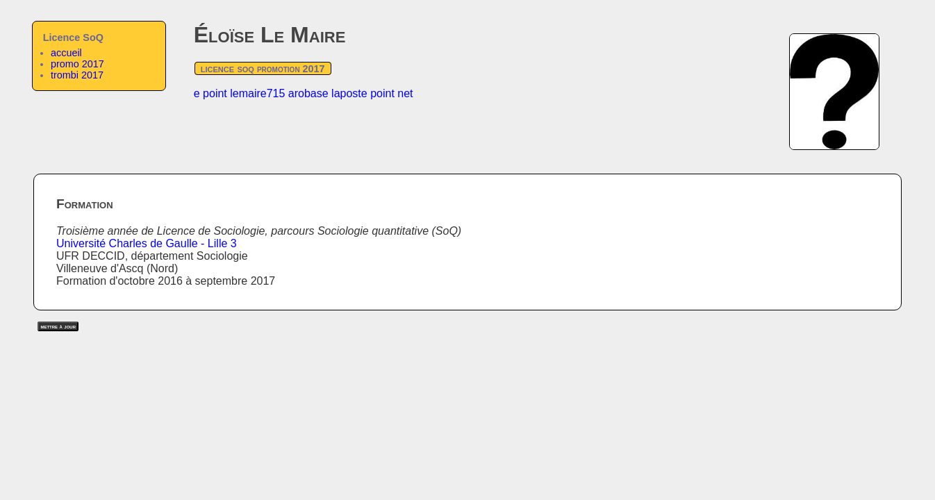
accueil (66, 52)
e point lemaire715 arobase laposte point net (303, 93)
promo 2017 (77, 63)
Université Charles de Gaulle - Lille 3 (146, 243)
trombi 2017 (77, 75)
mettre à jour (58, 326)
